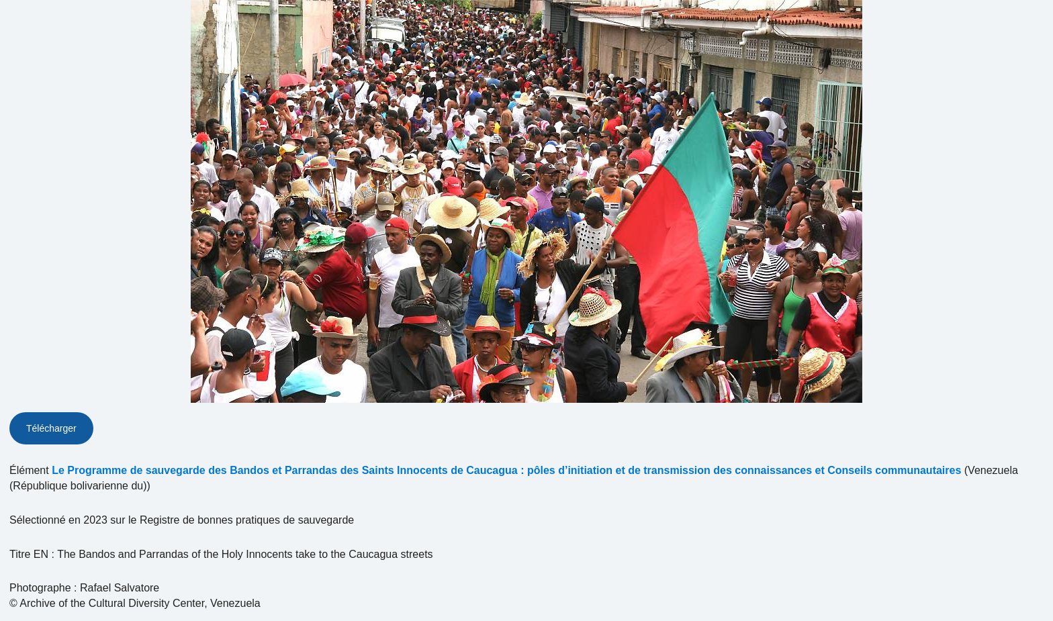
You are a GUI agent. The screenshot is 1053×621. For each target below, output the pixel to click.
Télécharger (51, 428)
